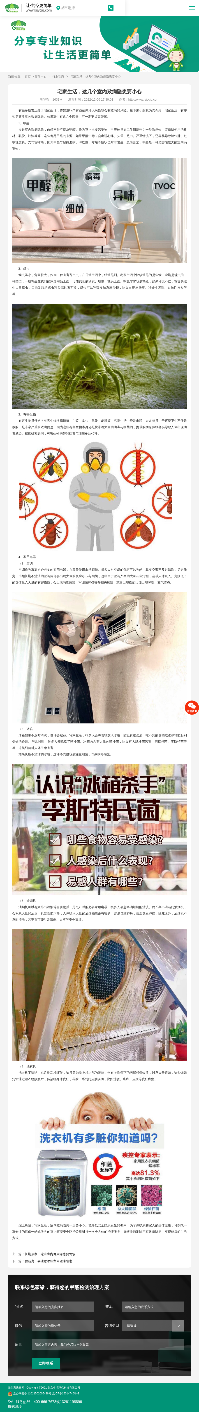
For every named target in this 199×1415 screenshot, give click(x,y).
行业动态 (60, 76)
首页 (28, 76)
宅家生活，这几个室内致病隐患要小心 (100, 76)
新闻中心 (41, 76)
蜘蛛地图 (15, 1409)
